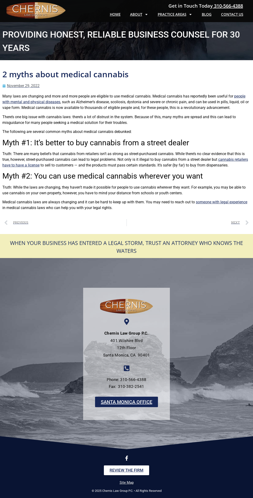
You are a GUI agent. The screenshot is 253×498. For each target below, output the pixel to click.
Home (115, 14)
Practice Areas (175, 14)
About (139, 14)
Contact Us (232, 14)
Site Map (127, 482)
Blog (207, 14)
